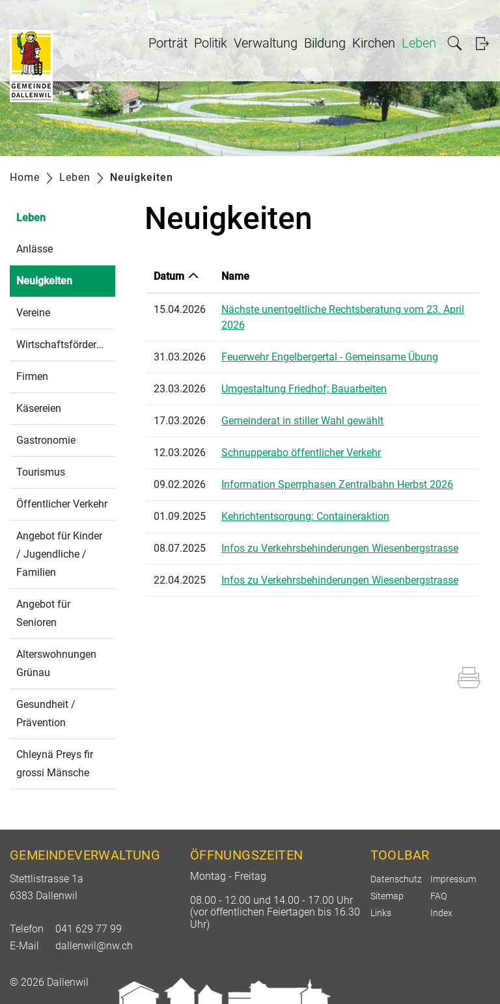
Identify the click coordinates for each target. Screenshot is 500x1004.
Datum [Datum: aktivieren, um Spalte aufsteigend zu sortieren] (169, 276)
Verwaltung (266, 43)
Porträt (168, 43)
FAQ (438, 896)
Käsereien (38, 408)
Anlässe (34, 249)
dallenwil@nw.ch (94, 946)
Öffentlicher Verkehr (61, 504)
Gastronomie (46, 440)
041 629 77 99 (88, 929)
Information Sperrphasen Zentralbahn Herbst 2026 (337, 484)
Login (482, 43)
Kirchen (373, 43)
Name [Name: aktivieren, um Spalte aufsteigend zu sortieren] (235, 276)
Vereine (33, 312)
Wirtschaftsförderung (65, 344)
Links (380, 913)
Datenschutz (396, 879)
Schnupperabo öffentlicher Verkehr (301, 452)
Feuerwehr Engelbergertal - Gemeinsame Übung (329, 357)
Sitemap (387, 896)
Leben (419, 43)
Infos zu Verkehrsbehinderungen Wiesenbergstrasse (339, 548)
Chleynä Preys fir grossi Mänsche (54, 763)
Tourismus (40, 472)
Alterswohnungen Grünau (56, 663)
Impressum (453, 879)
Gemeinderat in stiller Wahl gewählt (302, 420)
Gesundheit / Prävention (46, 713)
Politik (210, 43)
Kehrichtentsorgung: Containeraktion (305, 516)
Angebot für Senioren (43, 613)
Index (441, 913)
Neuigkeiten (65, 279)
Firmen (32, 376)
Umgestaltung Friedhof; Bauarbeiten (304, 389)
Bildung (325, 43)
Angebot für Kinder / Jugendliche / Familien (59, 554)
